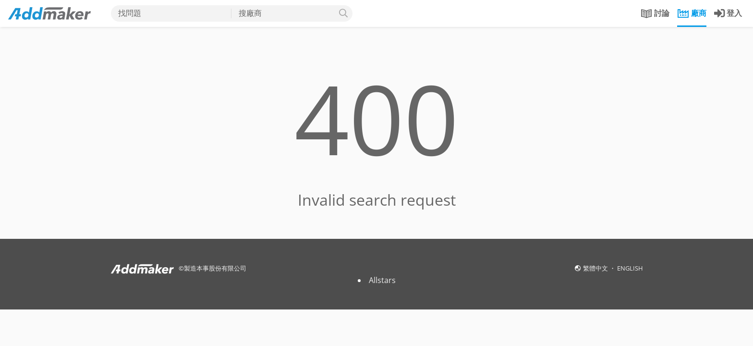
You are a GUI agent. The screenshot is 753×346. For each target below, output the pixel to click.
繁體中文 (596, 268)
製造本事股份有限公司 (215, 268)
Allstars (382, 280)
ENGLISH (630, 268)
